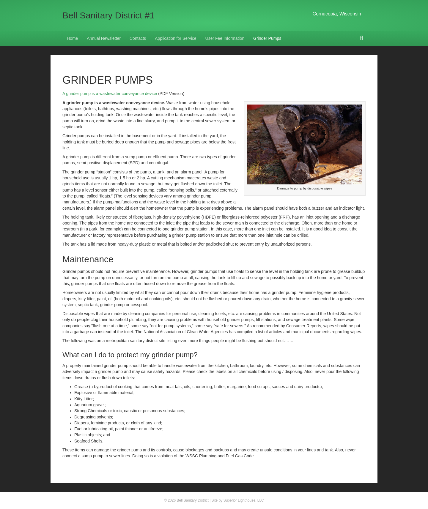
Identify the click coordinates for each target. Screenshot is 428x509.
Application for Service (175, 38)
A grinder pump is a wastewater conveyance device (109, 93)
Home (72, 38)
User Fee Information (225, 38)
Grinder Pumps (267, 38)
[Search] (362, 38)
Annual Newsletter (104, 38)
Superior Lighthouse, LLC (244, 500)
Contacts (138, 38)
